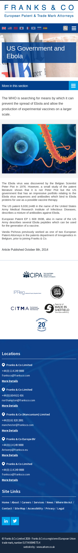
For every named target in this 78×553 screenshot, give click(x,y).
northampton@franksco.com (18, 400)
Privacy (50, 508)
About (15, 502)
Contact (7, 508)
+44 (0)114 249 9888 (12, 445)
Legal (60, 508)
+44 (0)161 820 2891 (12, 420)
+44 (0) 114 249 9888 (13, 371)
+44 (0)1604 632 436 (12, 395)
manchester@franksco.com (18, 425)
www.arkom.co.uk (46, 547)
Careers (26, 502)
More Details (10, 381)
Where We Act (64, 502)
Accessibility (35, 508)
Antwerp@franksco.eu (15, 449)
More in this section (40, 85)
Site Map (20, 508)
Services (39, 502)
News (50, 502)
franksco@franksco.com (16, 375)
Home (5, 502)
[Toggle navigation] (73, 28)
